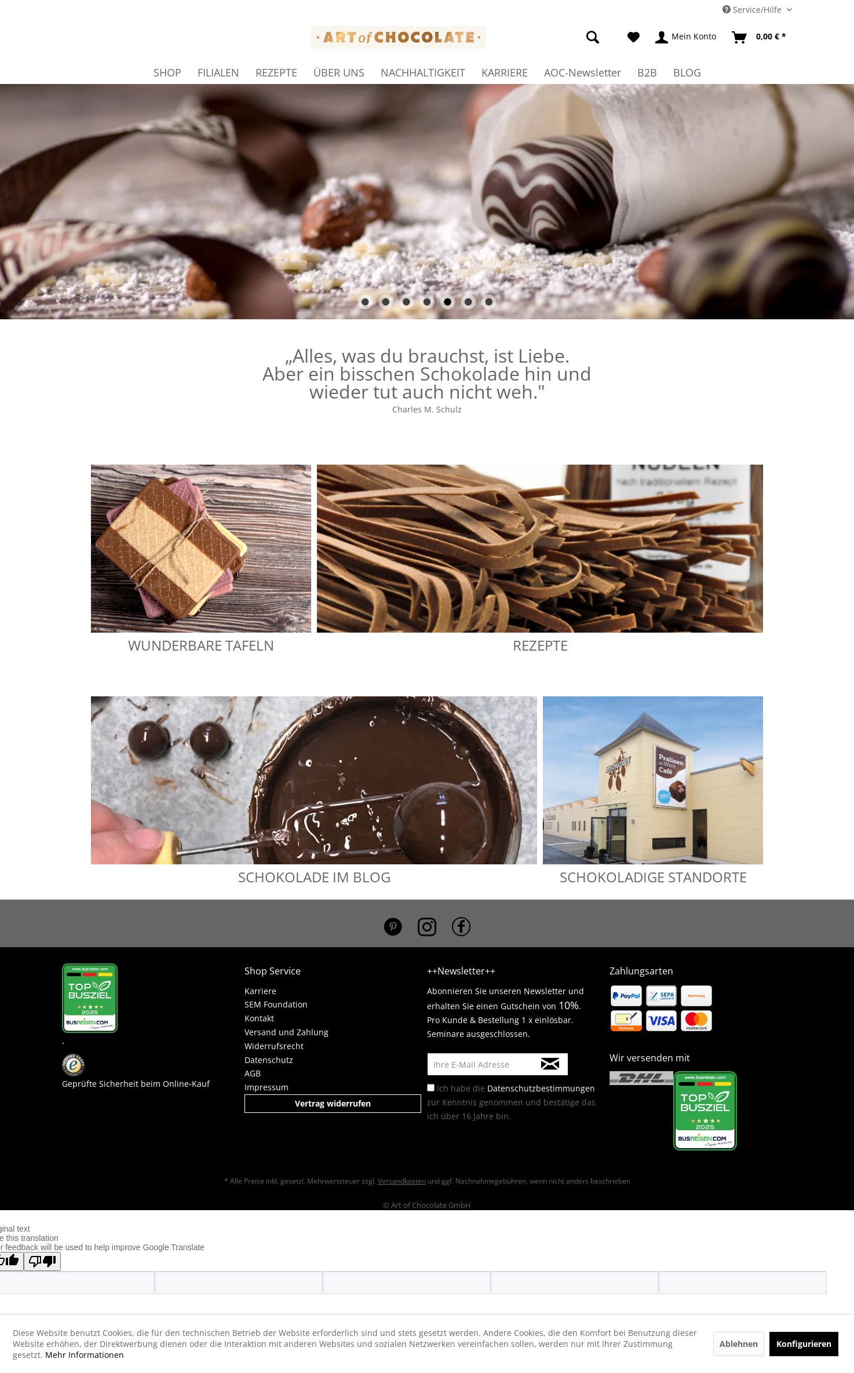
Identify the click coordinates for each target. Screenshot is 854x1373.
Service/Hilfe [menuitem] (753, 9)
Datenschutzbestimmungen (541, 1088)
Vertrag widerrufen (333, 1103)
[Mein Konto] (686, 37)
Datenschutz (268, 1059)
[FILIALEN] (218, 72)
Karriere (260, 990)
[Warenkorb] (759, 37)
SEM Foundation (276, 1004)
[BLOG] (687, 72)
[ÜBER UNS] (339, 72)
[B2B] (647, 72)
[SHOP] (167, 72)
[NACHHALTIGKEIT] (423, 72)
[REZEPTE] (276, 72)
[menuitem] (578, 37)
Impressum (266, 1087)
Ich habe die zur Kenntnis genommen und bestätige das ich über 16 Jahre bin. (511, 1102)
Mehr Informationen (84, 1354)
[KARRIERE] (504, 72)
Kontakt (259, 1018)
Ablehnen (739, 1343)
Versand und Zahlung (286, 1032)
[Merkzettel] (633, 37)
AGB (252, 1073)
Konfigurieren (803, 1343)
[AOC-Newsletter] (582, 72)
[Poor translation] (42, 1261)
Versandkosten (402, 1181)
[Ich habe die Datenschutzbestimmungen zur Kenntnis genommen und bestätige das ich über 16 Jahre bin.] (431, 1087)
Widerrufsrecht (274, 1045)
